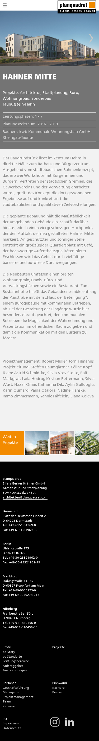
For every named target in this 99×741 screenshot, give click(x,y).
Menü (4, 5)
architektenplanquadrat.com (25, 497)
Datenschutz (12, 728)
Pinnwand (59, 683)
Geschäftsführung (16, 688)
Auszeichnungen (15, 670)
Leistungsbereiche (16, 661)
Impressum (11, 723)
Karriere (9, 706)
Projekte (58, 647)
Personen (9, 683)
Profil (7, 647)
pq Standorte (12, 656)
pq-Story (9, 652)
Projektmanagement (18, 697)
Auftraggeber (13, 666)
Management (13, 692)
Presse (57, 692)
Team (7, 701)
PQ (5, 719)
